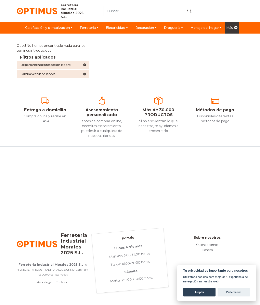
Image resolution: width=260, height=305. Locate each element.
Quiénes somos (207, 245)
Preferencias (234, 292)
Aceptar (199, 292)
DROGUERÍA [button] (172, 28)
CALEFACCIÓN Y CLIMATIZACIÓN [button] (47, 28)
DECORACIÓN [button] (144, 28)
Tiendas (207, 250)
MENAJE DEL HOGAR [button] (204, 28)
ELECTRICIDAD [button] (115, 28)
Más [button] (231, 27)
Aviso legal (44, 282)
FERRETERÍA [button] (88, 28)
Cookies (61, 282)
